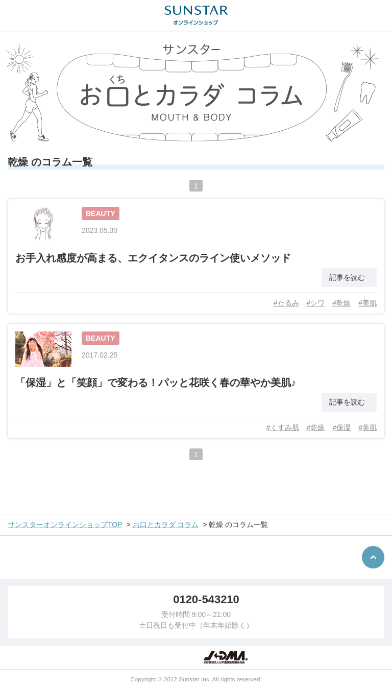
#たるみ (286, 303)
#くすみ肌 (282, 427)
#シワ (316, 303)
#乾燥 (341, 303)
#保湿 (341, 427)
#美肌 (367, 303)
